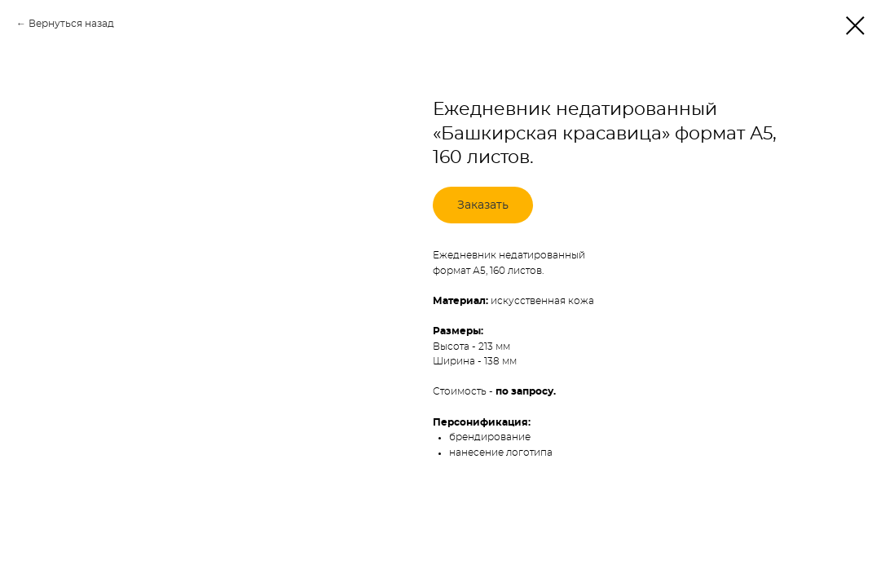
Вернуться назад (71, 24)
